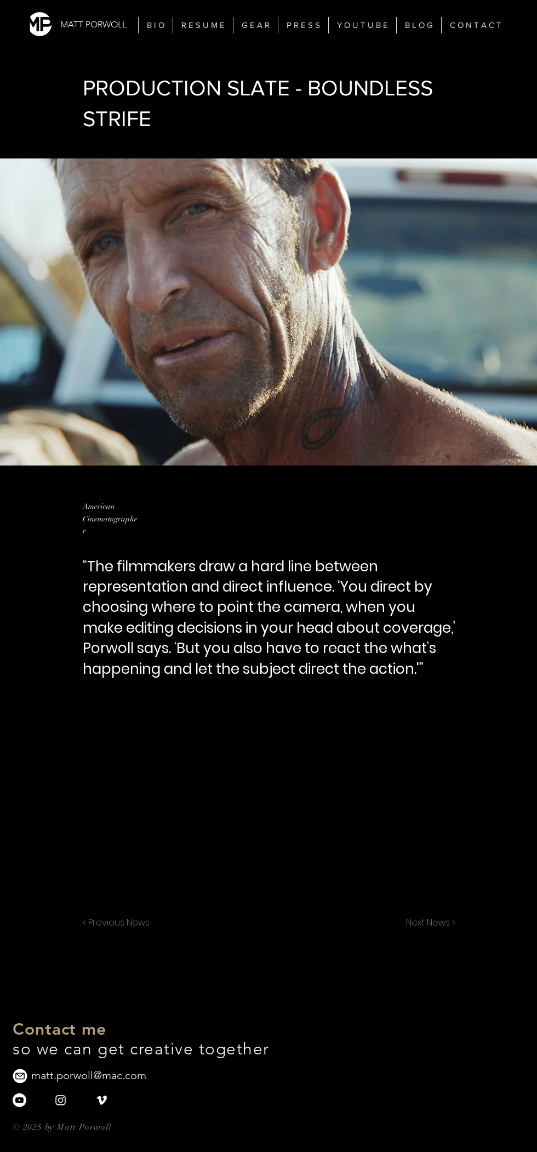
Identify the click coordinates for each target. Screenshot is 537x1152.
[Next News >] (428, 923)
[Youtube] (19, 1100)
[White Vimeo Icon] (101, 1100)
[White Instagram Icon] (60, 1100)
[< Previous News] (119, 923)
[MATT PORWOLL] (96, 25)
